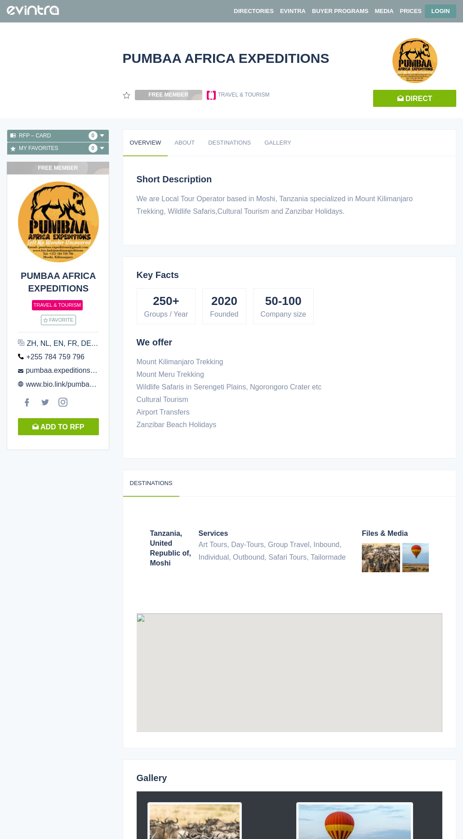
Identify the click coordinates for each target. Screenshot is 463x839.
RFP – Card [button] (57, 135)
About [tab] (184, 142)
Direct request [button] (414, 101)
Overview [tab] (145, 142)
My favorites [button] (57, 148)
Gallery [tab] (277, 142)
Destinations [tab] (229, 142)
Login (440, 11)
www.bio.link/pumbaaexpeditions (77, 384)
